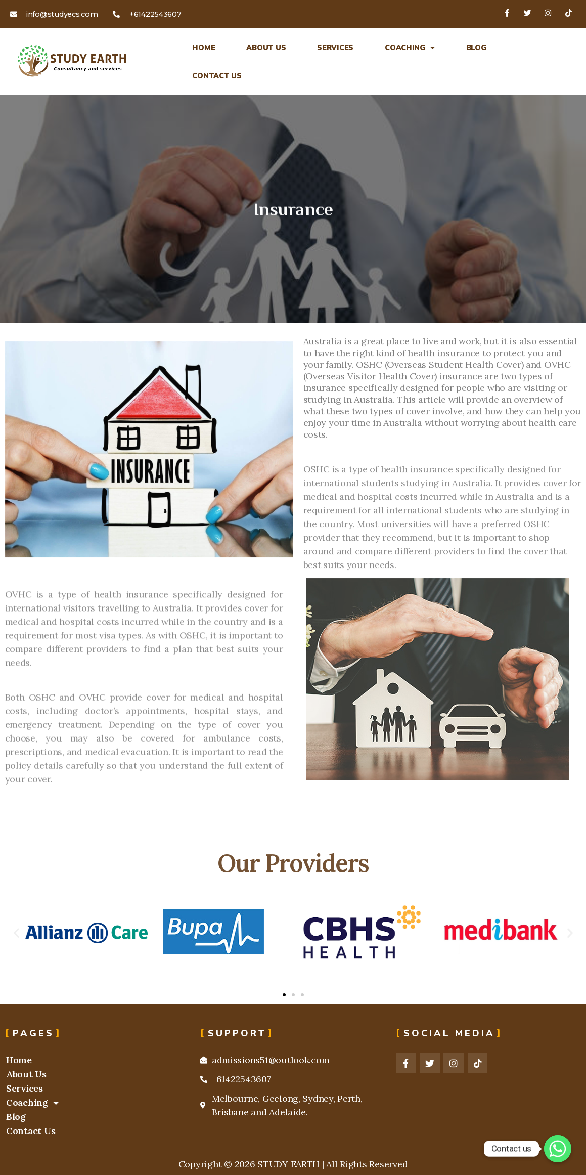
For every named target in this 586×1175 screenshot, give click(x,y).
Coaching (410, 47)
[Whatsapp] (557, 1148)
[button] (16, 933)
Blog (476, 47)
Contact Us (216, 75)
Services (335, 47)
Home (203, 47)
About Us (266, 47)
